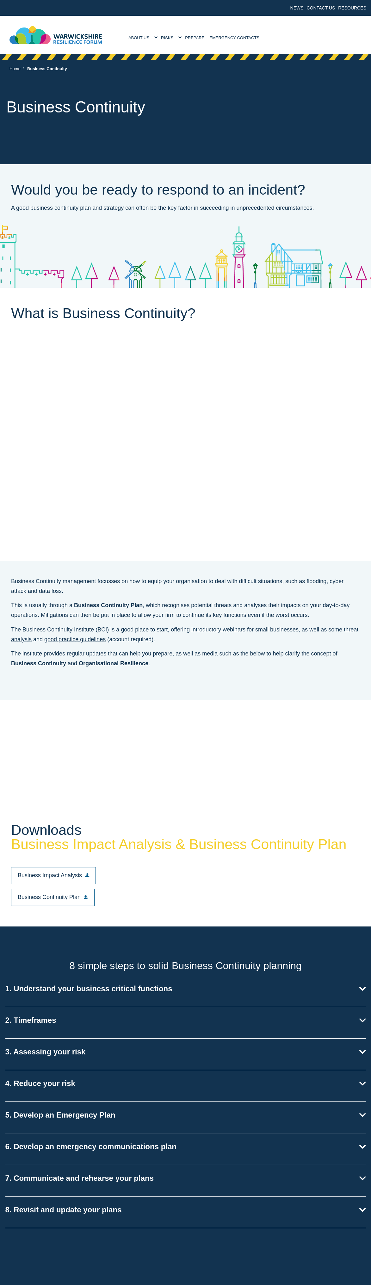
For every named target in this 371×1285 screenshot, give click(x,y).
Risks (167, 37)
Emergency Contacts (234, 37)
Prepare (194, 37)
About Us (138, 37)
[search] (355, 35)
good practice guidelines (75, 639)
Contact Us (321, 7)
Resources (352, 7)
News (297, 7)
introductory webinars (218, 629)
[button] (53, 875)
